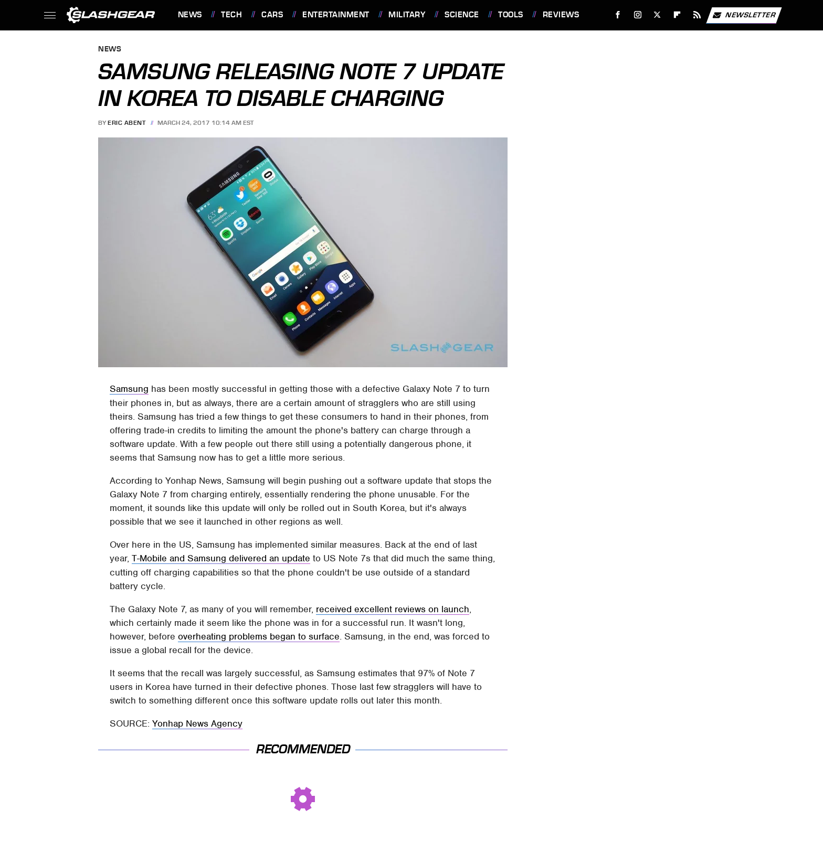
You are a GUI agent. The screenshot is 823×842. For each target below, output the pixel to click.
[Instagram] (637, 15)
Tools (510, 14)
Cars (272, 14)
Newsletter (744, 15)
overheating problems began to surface (259, 636)
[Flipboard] (677, 15)
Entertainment (336, 14)
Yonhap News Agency (197, 723)
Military (406, 14)
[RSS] (696, 15)
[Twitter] (657, 15)
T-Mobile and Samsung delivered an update (221, 558)
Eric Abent (126, 122)
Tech (231, 14)
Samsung (129, 389)
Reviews (561, 14)
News (190, 14)
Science (462, 14)
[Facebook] (617, 15)
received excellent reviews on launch (392, 609)
